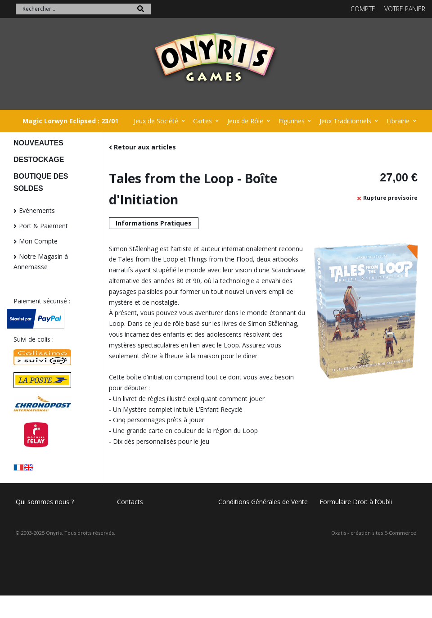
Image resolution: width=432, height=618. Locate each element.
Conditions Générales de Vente (263, 501)
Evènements (37, 210)
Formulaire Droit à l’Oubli (356, 501)
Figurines (292, 121)
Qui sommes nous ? (45, 501)
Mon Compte (38, 241)
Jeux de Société (156, 121)
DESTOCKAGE (39, 159)
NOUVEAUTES (38, 143)
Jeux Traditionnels (345, 121)
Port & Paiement (43, 225)
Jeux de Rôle (245, 121)
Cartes (202, 121)
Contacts (130, 501)
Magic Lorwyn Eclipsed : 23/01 (70, 121)
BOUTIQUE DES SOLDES (41, 182)
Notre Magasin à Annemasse (41, 261)
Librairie (398, 121)
